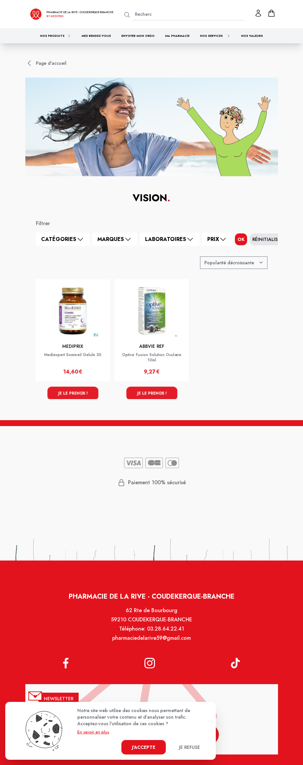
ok (241, 239)
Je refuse (189, 747)
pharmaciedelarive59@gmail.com (151, 641)
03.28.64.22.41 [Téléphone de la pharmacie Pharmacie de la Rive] (165, 632)
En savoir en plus (93, 732)
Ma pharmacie (177, 36)
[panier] (271, 13)
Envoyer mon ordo (138, 36)
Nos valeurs (252, 36)
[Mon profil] (258, 13)
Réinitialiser (267, 239)
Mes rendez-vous (96, 36)
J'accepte (143, 747)
